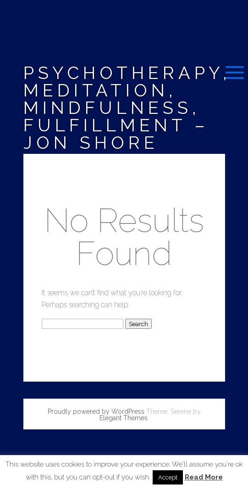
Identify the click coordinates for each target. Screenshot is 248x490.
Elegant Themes (123, 418)
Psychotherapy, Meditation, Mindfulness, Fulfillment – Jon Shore (127, 107)
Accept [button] (167, 477)
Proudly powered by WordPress (96, 411)
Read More (204, 477)
